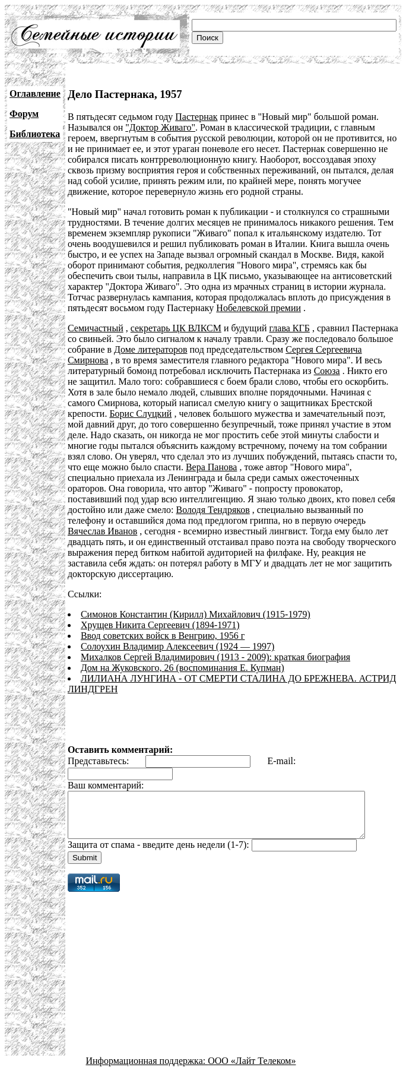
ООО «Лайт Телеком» (252, 1059)
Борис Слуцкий (99, 413)
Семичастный (95, 328)
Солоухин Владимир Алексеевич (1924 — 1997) (177, 636)
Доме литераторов (151, 349)
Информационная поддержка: (147, 1059)
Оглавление (35, 93)
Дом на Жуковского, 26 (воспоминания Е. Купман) (182, 657)
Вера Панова (148, 467)
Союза (327, 371)
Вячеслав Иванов (188, 520)
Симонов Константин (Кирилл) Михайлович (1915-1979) (195, 603)
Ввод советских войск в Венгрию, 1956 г (163, 625)
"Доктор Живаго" (160, 127)
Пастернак (196, 117)
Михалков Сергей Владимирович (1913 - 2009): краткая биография (215, 646)
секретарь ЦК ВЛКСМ (176, 328)
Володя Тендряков (354, 499)
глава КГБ (289, 328)
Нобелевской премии (258, 308)
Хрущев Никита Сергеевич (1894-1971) (160, 614)
